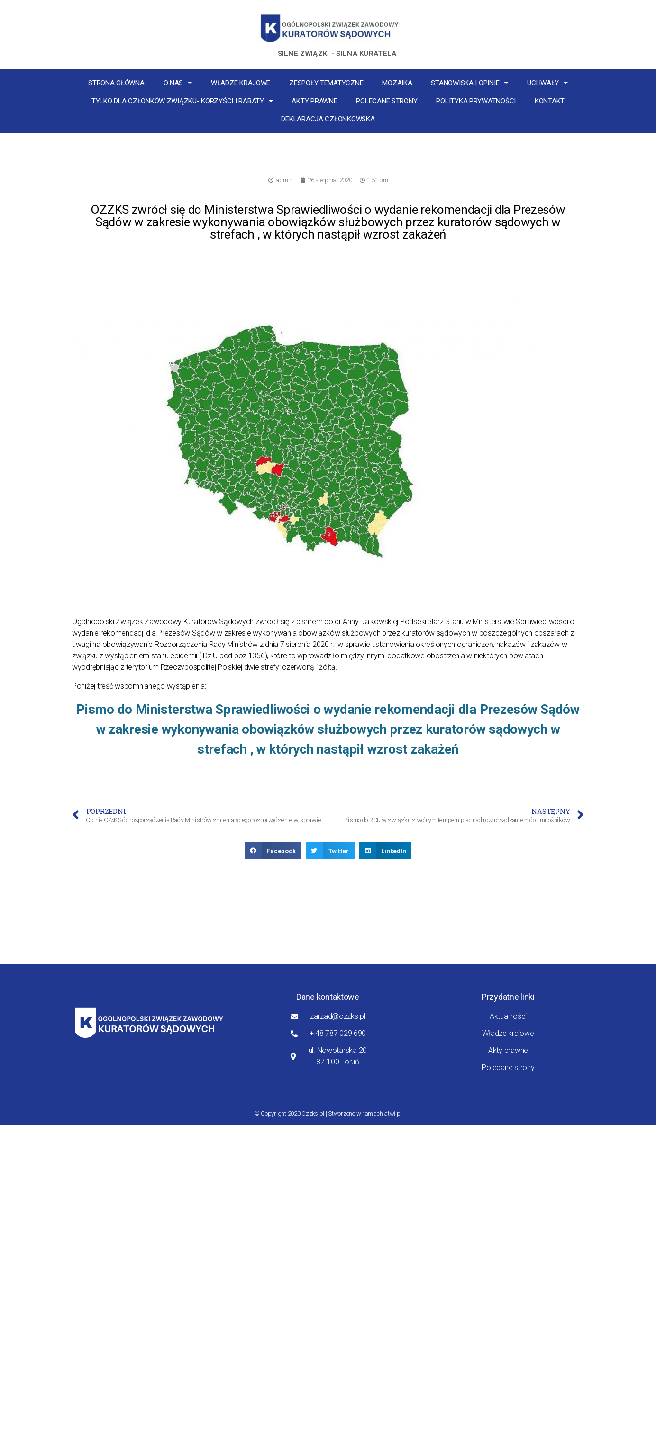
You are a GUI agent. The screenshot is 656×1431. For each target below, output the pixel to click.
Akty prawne (314, 101)
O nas (178, 82)
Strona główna (116, 83)
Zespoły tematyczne (326, 83)
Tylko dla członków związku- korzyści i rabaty (182, 100)
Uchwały (547, 82)
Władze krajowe (240, 83)
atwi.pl (392, 1113)
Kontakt (550, 101)
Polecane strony (386, 101)
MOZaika (397, 83)
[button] (273, 850)
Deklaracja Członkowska (327, 119)
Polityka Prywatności (476, 101)
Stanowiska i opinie (469, 82)
